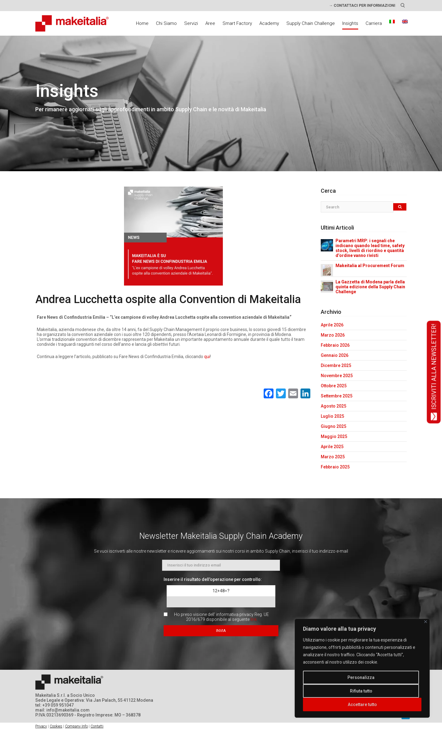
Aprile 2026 (332, 324)
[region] (362, 668)
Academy (269, 23)
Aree (210, 23)
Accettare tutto (362, 704)
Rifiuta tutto (361, 691)
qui (207, 356)
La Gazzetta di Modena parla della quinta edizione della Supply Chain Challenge (370, 286)
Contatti (97, 726)
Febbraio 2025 (335, 466)
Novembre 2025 (337, 375)
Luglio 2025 (332, 416)
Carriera (374, 23)
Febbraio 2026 (335, 345)
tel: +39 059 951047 (54, 705)
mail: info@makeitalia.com (62, 710)
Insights (350, 23)
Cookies (56, 726)
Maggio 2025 (334, 436)
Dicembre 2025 (336, 365)
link (253, 619)
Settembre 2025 (336, 395)
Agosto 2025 (333, 406)
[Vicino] (425, 621)
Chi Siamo (166, 23)
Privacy (41, 726)
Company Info (76, 726)
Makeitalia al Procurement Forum (369, 265)
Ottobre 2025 (334, 385)
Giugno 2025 (333, 426)
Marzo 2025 (333, 456)
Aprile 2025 (332, 446)
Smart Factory (237, 23)
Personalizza (360, 677)
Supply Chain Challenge (310, 23)
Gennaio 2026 (334, 355)
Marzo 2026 (333, 335)
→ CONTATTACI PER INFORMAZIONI (362, 5)
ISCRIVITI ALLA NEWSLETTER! (434, 372)
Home (142, 23)
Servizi (191, 23)
